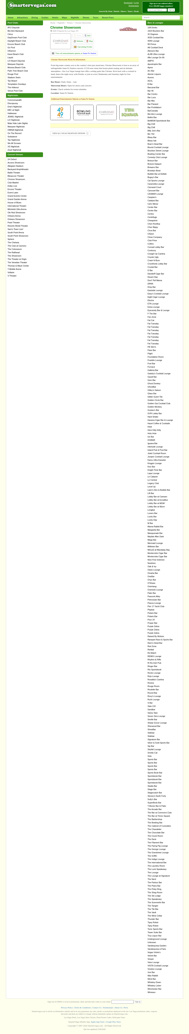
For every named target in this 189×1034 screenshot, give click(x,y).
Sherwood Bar (153, 726)
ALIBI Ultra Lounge (156, 54)
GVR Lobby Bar (154, 413)
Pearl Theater (14, 222)
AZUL (150, 81)
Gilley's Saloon (154, 390)
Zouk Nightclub (14, 150)
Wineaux (151, 992)
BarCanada (152, 111)
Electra (150, 300)
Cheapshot (152, 220)
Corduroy (151, 250)
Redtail (150, 649)
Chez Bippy (152, 227)
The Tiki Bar (152, 909)
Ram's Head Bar (154, 643)
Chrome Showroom (16, 179)
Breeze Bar (152, 160)
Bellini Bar (152, 117)
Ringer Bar (152, 666)
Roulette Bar (153, 689)
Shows (86, 17)
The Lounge (152, 872)
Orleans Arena (14, 216)
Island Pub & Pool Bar (157, 450)
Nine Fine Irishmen (155, 560)
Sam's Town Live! (15, 229)
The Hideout (13, 87)
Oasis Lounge (153, 570)
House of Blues (14, 202)
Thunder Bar (153, 919)
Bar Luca (151, 97)
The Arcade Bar (154, 809)
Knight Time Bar (154, 470)
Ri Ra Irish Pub (154, 663)
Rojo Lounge (153, 676)
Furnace (151, 367)
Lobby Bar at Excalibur (157, 500)
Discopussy (13, 103)
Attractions (22, 17)
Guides (45, 17)
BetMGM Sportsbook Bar (158, 121)
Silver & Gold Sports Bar (158, 743)
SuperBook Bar (154, 803)
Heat (149, 427)
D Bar (150, 270)
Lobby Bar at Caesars (157, 496)
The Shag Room (154, 892)
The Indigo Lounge (155, 859)
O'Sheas (151, 583)
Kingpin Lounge (154, 463)
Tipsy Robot (152, 922)
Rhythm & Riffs (154, 659)
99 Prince (151, 44)
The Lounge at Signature (158, 876)
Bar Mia (150, 101)
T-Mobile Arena (14, 269)
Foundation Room (155, 357)
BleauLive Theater (16, 176)
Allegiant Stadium (15, 166)
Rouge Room (153, 686)
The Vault (151, 912)
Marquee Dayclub (15, 64)
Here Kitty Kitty (154, 430)
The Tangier (152, 906)
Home (10, 17)
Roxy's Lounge (154, 696)
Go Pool (11, 47)
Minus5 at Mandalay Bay (158, 550)
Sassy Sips (152, 713)
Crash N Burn (153, 260)
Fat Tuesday (153, 323)
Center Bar (152, 207)
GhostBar (151, 387)
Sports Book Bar (154, 773)
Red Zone (151, 646)
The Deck (151, 839)
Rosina (150, 683)
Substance (12, 136)
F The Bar (152, 314)
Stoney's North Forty (156, 796)
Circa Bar (151, 230)
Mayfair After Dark (155, 536)
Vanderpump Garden (156, 946)
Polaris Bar (152, 613)
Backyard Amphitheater (18, 169)
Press (126, 1007)
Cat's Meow (152, 204)
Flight (149, 353)
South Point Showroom (18, 236)
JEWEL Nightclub (15, 117)
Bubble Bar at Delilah (156, 174)
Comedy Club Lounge (157, 157)
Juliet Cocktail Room (156, 453)
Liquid (10, 57)
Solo (149, 756)
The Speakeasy (154, 899)
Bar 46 (150, 91)
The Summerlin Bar (156, 902)
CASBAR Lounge (155, 194)
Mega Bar (151, 540)
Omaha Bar (152, 573)
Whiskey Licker (154, 985)
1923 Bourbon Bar (155, 31)
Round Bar (152, 693)
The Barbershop (154, 819)
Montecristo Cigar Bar (157, 553)
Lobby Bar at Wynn (156, 506)
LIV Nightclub (14, 120)
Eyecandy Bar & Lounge (158, 310)
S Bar (150, 703)
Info (87, 35)
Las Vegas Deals (70, 1017)
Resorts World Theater (18, 226)
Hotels (55, 17)
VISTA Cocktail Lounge (157, 966)
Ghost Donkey (153, 383)
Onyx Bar (151, 580)
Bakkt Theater (14, 173)
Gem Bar (151, 380)
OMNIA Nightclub (15, 130)
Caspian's (151, 197)
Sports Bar (152, 759)
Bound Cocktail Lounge (158, 147)
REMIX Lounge (154, 656)
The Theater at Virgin (17, 259)
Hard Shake (152, 417)
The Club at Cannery (17, 246)
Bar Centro (152, 94)
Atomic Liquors (154, 74)
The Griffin (152, 856)
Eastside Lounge (155, 290)
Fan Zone (151, 317)
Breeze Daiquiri (154, 164)
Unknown (151, 942)
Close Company (154, 237)
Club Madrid (13, 182)
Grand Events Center (17, 196)
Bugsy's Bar (152, 177)
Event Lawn (13, 192)
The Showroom (14, 256)
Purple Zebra (153, 626)
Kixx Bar (151, 467)
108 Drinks (152, 27)
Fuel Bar (151, 363)
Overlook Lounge (155, 590)
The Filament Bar (155, 842)
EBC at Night (13, 110)
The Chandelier (154, 829)
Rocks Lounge (153, 673)
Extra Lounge (153, 307)
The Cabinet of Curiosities (159, 826)
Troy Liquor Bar (154, 936)
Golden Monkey (154, 407)
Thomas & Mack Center (18, 266)
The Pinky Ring (154, 889)
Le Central (152, 480)
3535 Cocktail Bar (155, 37)
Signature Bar (153, 739)
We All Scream (14, 143)
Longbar (151, 510)
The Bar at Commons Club (159, 812)
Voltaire (11, 272)
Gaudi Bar (152, 377)
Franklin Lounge (154, 360)
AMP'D (150, 61)
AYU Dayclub (14, 27)
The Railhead (14, 252)
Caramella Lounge (155, 184)
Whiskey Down (154, 982)
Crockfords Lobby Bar (157, 264)
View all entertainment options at (74, 53)
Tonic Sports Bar (154, 929)
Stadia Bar (152, 786)
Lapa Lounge (153, 473)
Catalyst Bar (153, 200)
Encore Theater (15, 189)
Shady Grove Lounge (157, 723)
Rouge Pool (13, 74)
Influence (12, 51)
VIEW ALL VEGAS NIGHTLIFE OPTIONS (70, 133)
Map (89, 41)
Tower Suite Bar (154, 932)
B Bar (150, 84)
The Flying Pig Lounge (157, 846)
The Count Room (155, 836)
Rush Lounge (153, 699)
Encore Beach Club (16, 44)
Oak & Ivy (151, 566)
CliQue (150, 234)
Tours (95, 17)
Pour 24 (151, 620)
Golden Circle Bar (155, 400)
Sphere (11, 239)
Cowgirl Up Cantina (156, 254)
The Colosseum (15, 249)
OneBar (150, 576)
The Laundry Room (156, 866)
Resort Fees (108, 17)
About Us (118, 1007)
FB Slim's (151, 347)
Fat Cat (150, 320)
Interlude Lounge (155, 447)
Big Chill (151, 124)
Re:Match (151, 653)
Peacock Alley (153, 596)
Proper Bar (152, 623)
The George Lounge (156, 849)
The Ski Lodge (154, 896)
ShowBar (151, 729)
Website (78, 41)
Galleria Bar (152, 370)
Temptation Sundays (17, 84)
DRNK (150, 284)
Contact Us (96, 1007)
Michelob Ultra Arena (17, 209)
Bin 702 (150, 134)
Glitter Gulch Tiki (154, 397)
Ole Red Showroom (16, 212)
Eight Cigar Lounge (156, 297)
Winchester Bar (154, 989)
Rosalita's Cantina (155, 679)
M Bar (150, 523)
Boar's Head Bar (154, 144)
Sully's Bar (152, 799)
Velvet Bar (152, 956)
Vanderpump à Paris (156, 949)
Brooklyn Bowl (153, 170)
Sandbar (151, 709)
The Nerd (151, 879)
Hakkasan (12, 113)
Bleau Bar (151, 137)
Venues (70, 23)
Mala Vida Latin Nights (18, 123)
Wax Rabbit (152, 975)
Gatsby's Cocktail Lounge (158, 373)
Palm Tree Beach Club (18, 71)
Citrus (10, 34)
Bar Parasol (152, 104)
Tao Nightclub (14, 140)
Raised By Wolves (155, 636)
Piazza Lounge (154, 603)
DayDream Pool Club (17, 37)
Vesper (150, 959)
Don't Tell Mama (154, 280)
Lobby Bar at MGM (155, 503)
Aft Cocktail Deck (155, 47)
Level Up (151, 486)
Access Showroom (16, 163)
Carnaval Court (154, 187)
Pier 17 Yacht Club (155, 606)
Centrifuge (152, 217)
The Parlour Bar (154, 882)
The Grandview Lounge (158, 852)
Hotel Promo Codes (104, 1017)
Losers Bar (152, 513)
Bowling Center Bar (156, 154)
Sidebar (150, 733)
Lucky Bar (152, 516)
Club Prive (152, 240)
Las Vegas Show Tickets (86, 1017)
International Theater (17, 206)
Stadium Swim (14, 77)
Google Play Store (113, 1022)
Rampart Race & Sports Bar (160, 640)
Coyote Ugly (153, 257)
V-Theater (12, 276)
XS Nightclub (13, 146)
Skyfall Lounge (154, 749)
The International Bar (156, 862)
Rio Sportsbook (154, 669)
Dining (35, 17)
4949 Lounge (153, 41)
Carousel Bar (153, 190)
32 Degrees (152, 34)
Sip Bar (150, 746)
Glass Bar (151, 393)
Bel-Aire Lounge (154, 114)
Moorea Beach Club (16, 67)
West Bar (151, 979)
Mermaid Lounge (155, 543)
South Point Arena (16, 232)
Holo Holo (151, 433)
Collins (150, 244)
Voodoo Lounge (154, 969)
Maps (64, 17)
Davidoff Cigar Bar (155, 274)
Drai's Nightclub (15, 107)
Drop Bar (151, 287)
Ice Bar (150, 437)
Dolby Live (12, 186)
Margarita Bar (153, 530)
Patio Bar (151, 593)
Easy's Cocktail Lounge (158, 294)
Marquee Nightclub (16, 126)
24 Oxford (12, 159)
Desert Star (152, 277)
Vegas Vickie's (153, 952)
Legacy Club (153, 483)
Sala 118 (151, 706)
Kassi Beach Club (16, 54)
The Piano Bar (153, 886)
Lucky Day (152, 520)
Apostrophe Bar (154, 64)
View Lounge (153, 962)
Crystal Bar (152, 267)
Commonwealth (15, 100)
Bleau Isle (151, 141)
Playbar (150, 610)
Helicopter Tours (119, 1017)
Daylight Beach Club (17, 41)
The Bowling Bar (154, 822)
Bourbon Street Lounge (158, 151)
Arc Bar (150, 71)
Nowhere (151, 563)
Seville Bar (152, 719)
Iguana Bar (152, 443)
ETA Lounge (153, 304)
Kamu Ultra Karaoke (156, 460)
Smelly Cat (152, 753)
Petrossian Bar (154, 600)
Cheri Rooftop (153, 224)
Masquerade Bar (154, 533)
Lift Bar (150, 493)
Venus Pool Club (15, 91)
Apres (150, 67)
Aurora (150, 77)
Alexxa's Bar (153, 51)
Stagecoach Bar (154, 793)
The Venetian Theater (17, 262)
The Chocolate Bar (155, 832)
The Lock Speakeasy (156, 869)
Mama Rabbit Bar (155, 526)
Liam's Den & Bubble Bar (158, 490)
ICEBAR (151, 440)
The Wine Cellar (154, 916)
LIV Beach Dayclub (16, 61)
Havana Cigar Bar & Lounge (160, 420)
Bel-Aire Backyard (16, 31)
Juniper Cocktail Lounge (158, 457)
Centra (150, 214)
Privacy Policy (67, 1007)
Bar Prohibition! (154, 107)
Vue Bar (151, 972)
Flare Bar (151, 350)
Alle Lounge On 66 (155, 57)
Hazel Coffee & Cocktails (158, 423)
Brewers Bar (153, 167)
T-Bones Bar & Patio (156, 806)
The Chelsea (13, 242)
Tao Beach (12, 81)
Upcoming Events (83, 47)
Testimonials (133, 5)
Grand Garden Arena (17, 199)
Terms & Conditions (82, 1007)
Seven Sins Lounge (156, 716)
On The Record (14, 133)
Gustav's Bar (153, 410)
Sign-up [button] (171, 10)
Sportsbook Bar (154, 776)
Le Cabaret (152, 477)
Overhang (151, 586)
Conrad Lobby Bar (155, 247)
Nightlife (75, 17)
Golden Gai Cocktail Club (158, 403)
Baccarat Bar (153, 87)
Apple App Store (97, 1022)
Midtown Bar (153, 546)
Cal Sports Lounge (155, 180)
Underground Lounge (157, 939)
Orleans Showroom (16, 219)
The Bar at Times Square (158, 816)
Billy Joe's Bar (153, 131)
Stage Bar (152, 789)
